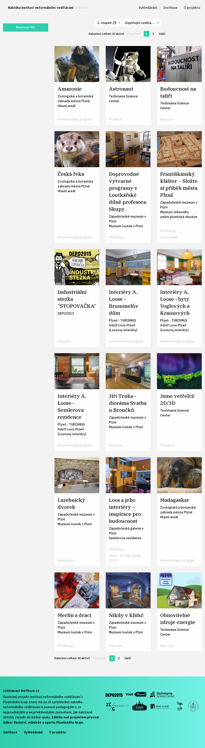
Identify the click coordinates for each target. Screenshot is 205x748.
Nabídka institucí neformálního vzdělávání (48, 8)
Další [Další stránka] (163, 34)
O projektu (192, 8)
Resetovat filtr (25, 27)
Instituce (170, 8)
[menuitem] (48, 8)
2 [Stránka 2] (153, 34)
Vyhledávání (148, 8)
